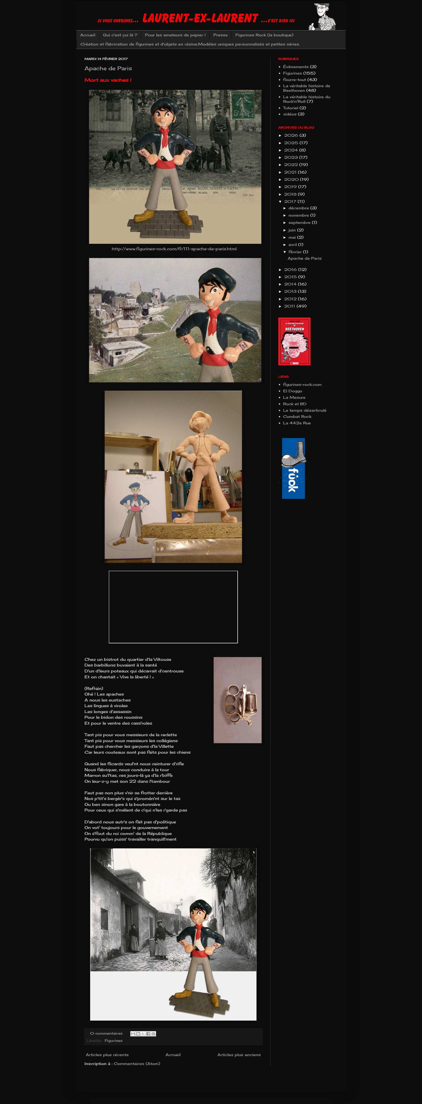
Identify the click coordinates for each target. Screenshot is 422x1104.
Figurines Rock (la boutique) (264, 35)
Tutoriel (290, 107)
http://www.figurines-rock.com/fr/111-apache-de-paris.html (173, 248)
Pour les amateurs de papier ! (175, 35)
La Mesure (294, 397)
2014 (291, 284)
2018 (291, 194)
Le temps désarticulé (304, 410)
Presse (220, 35)
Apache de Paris (108, 68)
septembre (300, 222)
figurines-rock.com (302, 384)
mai (293, 237)
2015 (291, 276)
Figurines (113, 1041)
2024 (291, 150)
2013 (291, 291)
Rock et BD (295, 403)
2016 (291, 269)
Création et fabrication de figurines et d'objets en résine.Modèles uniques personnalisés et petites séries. (190, 44)
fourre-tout (294, 79)
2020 (292, 179)
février (296, 251)
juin (293, 230)
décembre (299, 208)
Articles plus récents (107, 1054)
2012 (291, 299)
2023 (291, 157)
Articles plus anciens (239, 1054)
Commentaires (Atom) (137, 1063)
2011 (290, 306)
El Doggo (292, 391)
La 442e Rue (297, 423)
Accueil (87, 35)
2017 (291, 201)
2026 (292, 135)
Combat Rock (297, 416)
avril (293, 244)
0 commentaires (106, 1033)
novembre (299, 215)
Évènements (296, 66)
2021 (291, 172)
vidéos (290, 114)
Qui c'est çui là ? (120, 35)
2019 (291, 186)
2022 (291, 164)
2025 (292, 142)
